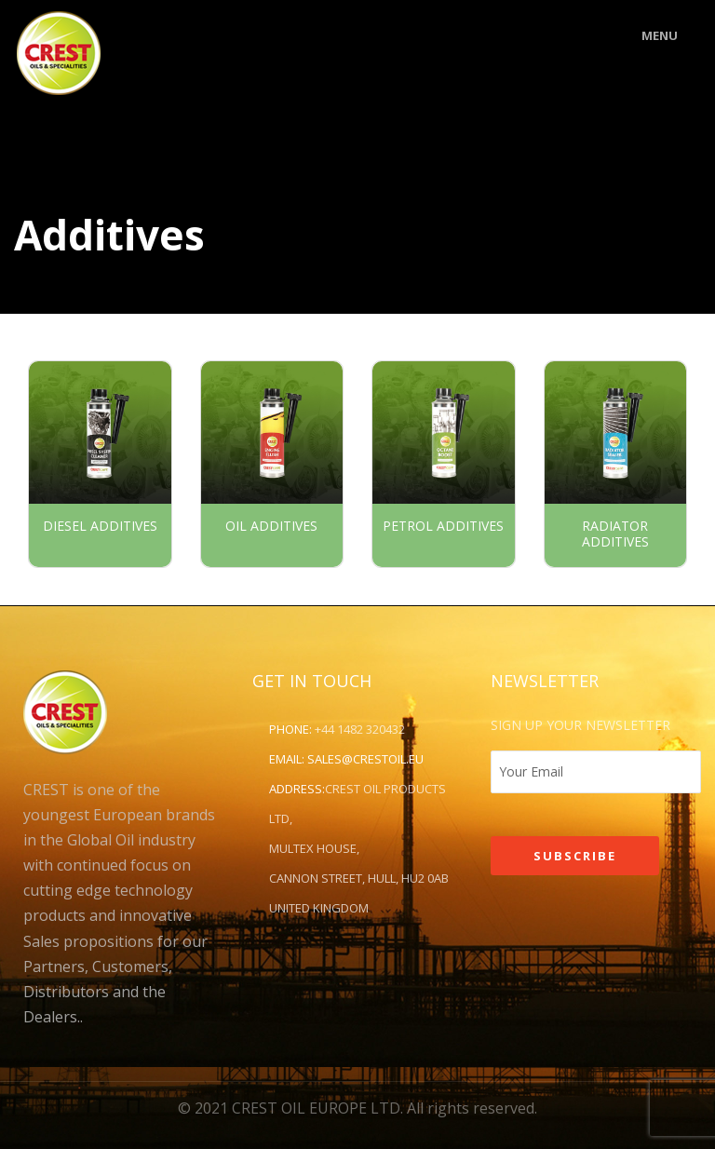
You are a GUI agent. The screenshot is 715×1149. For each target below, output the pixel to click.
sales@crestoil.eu (365, 758)
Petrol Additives (443, 525)
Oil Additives (271, 525)
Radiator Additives (615, 534)
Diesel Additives (100, 525)
